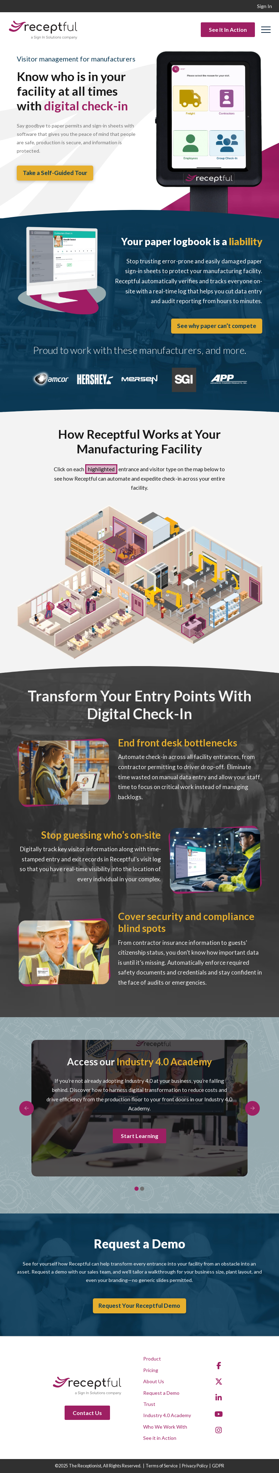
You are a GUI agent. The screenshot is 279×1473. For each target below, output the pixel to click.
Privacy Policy (195, 1465)
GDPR (218, 1465)
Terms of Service (162, 1465)
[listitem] (255, 589)
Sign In (264, 6)
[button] (266, 30)
